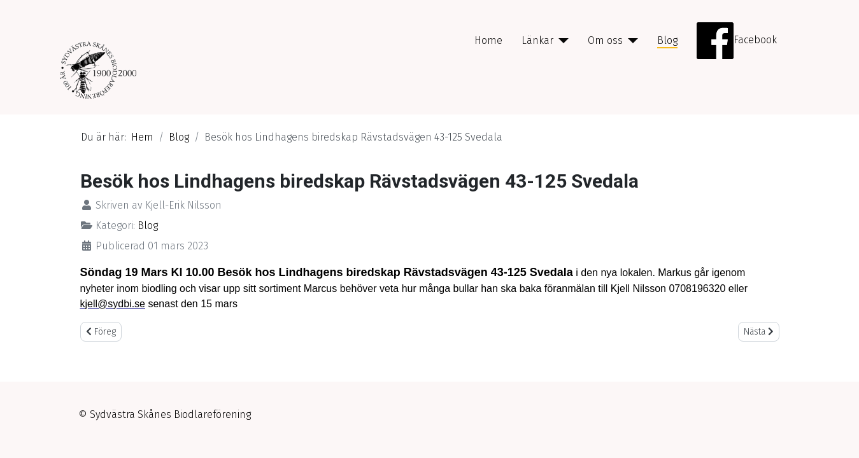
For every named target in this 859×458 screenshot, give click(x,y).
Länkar (537, 40)
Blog (667, 40)
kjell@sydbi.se (113, 303)
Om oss (605, 40)
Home (488, 40)
